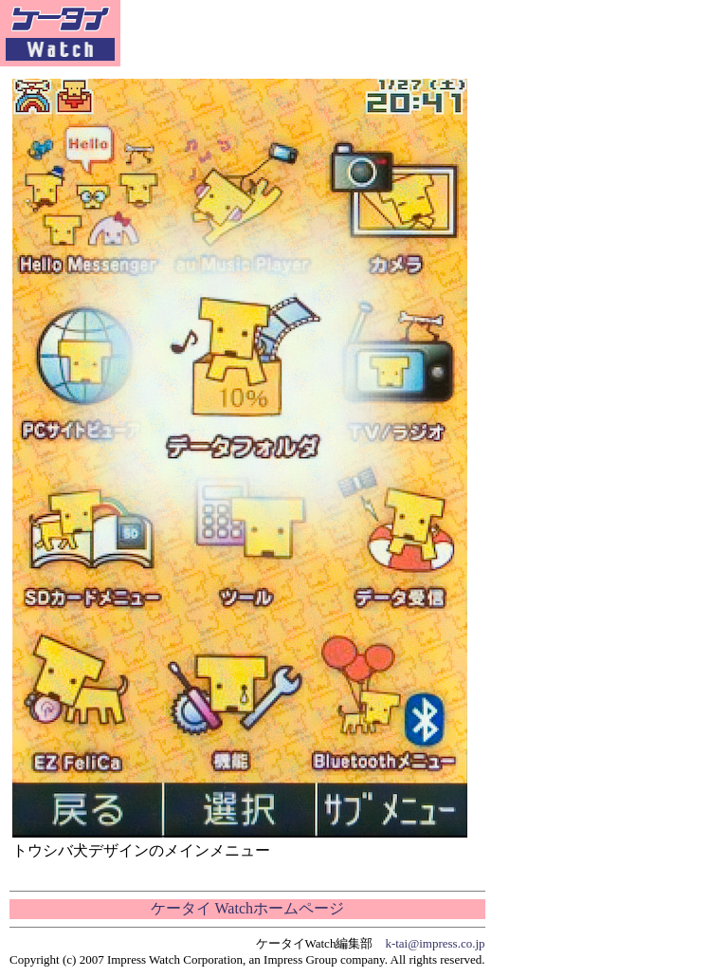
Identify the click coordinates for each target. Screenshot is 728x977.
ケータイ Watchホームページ (247, 908)
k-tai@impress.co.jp (434, 943)
